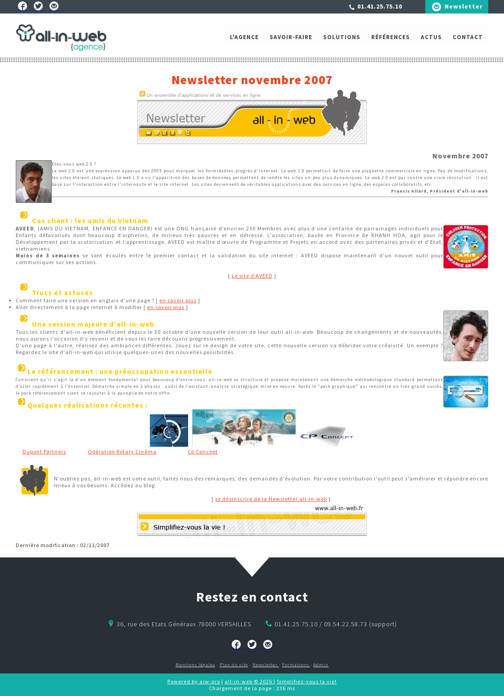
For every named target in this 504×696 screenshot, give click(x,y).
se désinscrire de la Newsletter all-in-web (271, 498)
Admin (320, 665)
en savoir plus (178, 300)
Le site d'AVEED (252, 275)
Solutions (341, 39)
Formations (296, 665)
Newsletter (464, 6)
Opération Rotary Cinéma (122, 451)
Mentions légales (195, 665)
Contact (468, 39)
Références (390, 39)
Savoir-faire (291, 39)
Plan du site (234, 665)
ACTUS (431, 39)
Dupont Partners (44, 451)
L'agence (244, 39)
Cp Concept (203, 451)
